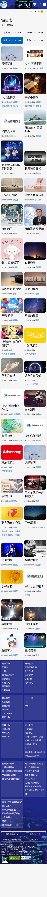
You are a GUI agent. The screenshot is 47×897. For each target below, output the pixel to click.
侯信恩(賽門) (7, 110)
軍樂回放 (6, 769)
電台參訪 (29, 765)
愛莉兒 (38, 464)
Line (34, 4)
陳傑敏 (11, 563)
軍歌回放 (6, 765)
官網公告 (6, 750)
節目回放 (6, 762)
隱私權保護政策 (12, 867)
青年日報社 (30, 811)
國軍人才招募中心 (33, 819)
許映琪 (17, 559)
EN (16, 4)
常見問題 (6, 715)
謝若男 (15, 285)
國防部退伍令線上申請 (35, 784)
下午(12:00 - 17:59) (34, 32)
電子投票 (6, 719)
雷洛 (37, 525)
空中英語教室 (30, 376)
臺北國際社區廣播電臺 (12, 804)
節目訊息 (6, 738)
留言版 (28, 781)
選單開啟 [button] (44, 4)
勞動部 (5, 854)
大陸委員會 (7, 850)
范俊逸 (15, 593)
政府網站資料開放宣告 (12, 872)
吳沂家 (15, 555)
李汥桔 (27, 627)
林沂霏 (15, 464)
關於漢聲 (29, 696)
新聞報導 (6, 735)
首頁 (3, 25)
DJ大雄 (15, 661)
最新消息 (6, 731)
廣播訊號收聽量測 (33, 773)
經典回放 (25, 4)
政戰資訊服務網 (32, 804)
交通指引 (29, 711)
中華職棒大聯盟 (9, 808)
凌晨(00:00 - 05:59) (34, 40)
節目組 (15, 72)
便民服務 (29, 758)
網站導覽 (34, 872)
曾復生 (38, 247)
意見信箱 (6, 711)
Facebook (30, 4)
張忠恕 (15, 209)
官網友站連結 (8, 796)
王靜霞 (38, 285)
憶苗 (20, 464)
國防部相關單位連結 (34, 796)
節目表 (10, 25)
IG (39, 4)
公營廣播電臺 (8, 800)
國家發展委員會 (9, 842)
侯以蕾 (15, 107)
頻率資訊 (29, 715)
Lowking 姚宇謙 (31, 407)
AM (26, 738)
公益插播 (29, 762)
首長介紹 (29, 704)
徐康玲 (38, 179)
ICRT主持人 (40, 72)
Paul (14, 141)
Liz (13, 179)
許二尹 (38, 209)
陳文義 (42, 555)
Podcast (5, 742)
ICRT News (7, 746)
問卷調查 (6, 723)
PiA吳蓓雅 (16, 437)
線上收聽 (20, 4)
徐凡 (37, 555)
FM (26, 735)
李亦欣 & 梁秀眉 (8, 376)
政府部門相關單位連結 (12, 835)
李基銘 (15, 342)
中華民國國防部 (32, 800)
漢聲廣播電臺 (4, 4)
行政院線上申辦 (32, 788)
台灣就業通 (7, 858)
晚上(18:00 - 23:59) (12, 40)
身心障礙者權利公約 (11, 811)
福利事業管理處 (32, 815)
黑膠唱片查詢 (31, 777)
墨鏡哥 (15, 623)
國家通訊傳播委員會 (11, 846)
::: (23, 11)
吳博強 (4, 559)
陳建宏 (4, 563)
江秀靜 (38, 593)
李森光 (11, 559)
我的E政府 (6, 838)
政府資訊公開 (8, 708)
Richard (38, 437)
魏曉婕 (17, 563)
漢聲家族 (29, 708)
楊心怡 (15, 110)
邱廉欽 (15, 403)
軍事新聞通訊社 (32, 808)
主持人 (5, 704)
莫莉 (37, 342)
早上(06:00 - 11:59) (12, 32)
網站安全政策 (35, 867)
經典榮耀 (6, 696)
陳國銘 (15, 247)
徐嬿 (14, 315)
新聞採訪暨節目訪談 (34, 769)
